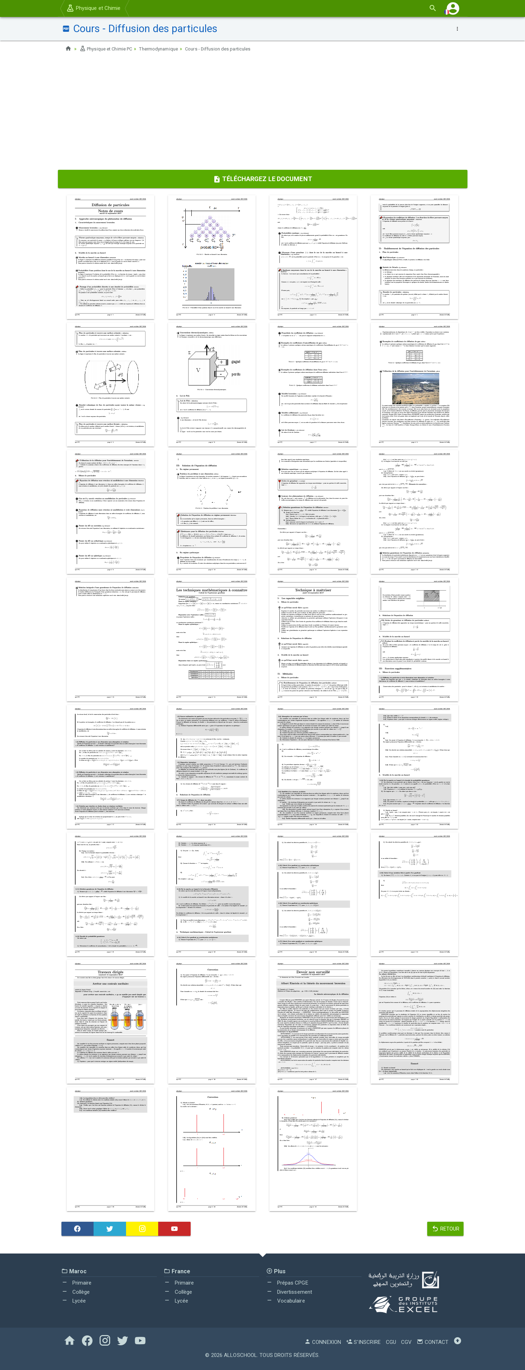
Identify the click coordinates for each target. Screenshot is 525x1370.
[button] (453, 8)
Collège (75, 1292)
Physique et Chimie (93, 8)
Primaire (76, 1283)
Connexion (322, 1342)
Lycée (73, 1301)
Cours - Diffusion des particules (231, 49)
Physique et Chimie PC (108, 49)
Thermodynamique (167, 49)
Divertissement (289, 1292)
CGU (391, 1342)
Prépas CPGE (287, 1283)
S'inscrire (363, 1342)
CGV (406, 1342)
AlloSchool (240, 1355)
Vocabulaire (285, 1301)
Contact (432, 1342)
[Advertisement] (263, 113)
